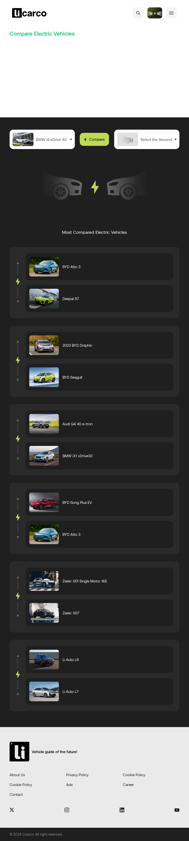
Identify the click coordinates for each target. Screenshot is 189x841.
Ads (69, 784)
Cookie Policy (134, 774)
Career (128, 784)
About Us (17, 774)
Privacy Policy (77, 774)
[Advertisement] (94, 80)
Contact (16, 794)
